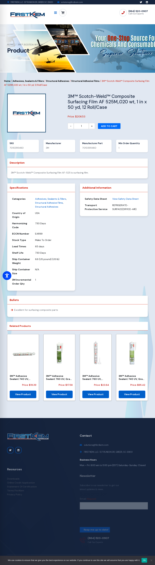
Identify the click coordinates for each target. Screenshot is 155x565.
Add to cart (109, 126)
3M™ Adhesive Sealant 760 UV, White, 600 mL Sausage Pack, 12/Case (91, 377)
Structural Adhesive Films (85, 81)
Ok (144, 560)
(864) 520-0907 (138, 11)
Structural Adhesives (57, 81)
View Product (23, 394)
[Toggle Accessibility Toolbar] (7, 275)
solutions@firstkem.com (72, 2)
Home (10, 44)
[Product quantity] (81, 126)
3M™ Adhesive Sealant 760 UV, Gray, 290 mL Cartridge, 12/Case (59, 377)
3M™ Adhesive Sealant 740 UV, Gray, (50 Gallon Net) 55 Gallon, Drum (132, 377)
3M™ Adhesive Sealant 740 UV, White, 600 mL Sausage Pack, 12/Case (19, 377)
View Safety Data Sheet (125, 198)
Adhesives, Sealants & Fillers (28, 81)
